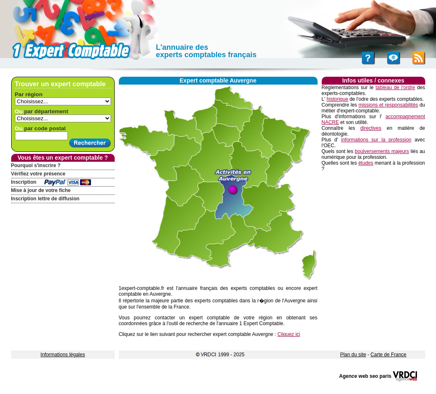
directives (370, 128)
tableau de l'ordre (395, 87)
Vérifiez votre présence (38, 174)
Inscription (23, 182)
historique (337, 99)
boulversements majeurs (382, 151)
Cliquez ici (288, 334)
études (365, 163)
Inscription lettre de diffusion (45, 199)
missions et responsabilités (388, 105)
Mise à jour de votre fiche (41, 190)
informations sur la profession (376, 140)
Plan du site (353, 355)
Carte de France (389, 355)
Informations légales (63, 355)
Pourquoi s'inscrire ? (36, 165)
